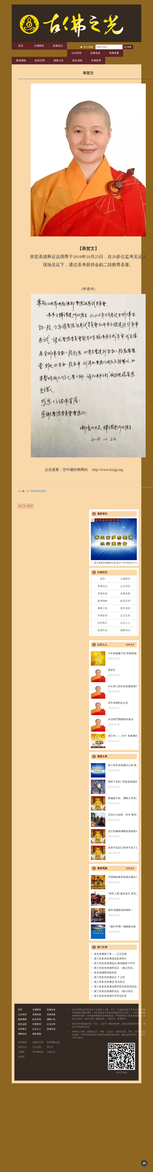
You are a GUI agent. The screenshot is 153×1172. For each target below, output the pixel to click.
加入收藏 (88, 47)
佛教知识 (125, 630)
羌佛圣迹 (95, 53)
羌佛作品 (102, 630)
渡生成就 (77, 60)
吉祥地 (21, 1056)
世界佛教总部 (53, 1042)
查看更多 (130, 644)
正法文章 (125, 615)
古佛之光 (51, 1052)
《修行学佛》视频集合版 (114, 929)
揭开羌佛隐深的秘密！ (114, 912)
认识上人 (125, 623)
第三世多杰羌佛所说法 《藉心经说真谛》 (115, 968)
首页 (20, 45)
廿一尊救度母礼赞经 (36, 491)
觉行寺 (50, 1047)
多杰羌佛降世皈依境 (104, 972)
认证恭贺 (76, 53)
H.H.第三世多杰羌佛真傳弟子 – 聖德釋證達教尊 (114, 689)
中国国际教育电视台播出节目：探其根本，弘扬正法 (114, 880)
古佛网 (21, 1052)
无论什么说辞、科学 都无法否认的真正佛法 (114, 817)
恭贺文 (114, 672)
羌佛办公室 (37, 1042)
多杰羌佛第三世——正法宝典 (109, 954)
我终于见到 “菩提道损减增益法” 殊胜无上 (114, 784)
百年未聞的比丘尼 (114, 705)
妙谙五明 (40, 60)
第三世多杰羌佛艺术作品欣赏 (109, 996)
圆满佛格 (21, 60)
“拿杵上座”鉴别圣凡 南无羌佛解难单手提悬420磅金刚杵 (114, 896)
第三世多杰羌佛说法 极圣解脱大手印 (113, 963)
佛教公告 (58, 60)
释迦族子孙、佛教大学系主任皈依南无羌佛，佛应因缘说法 (114, 801)
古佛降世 (39, 45)
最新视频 (36, 1034)
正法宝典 (36, 1047)
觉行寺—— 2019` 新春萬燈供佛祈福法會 (114, 738)
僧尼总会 (22, 1047)
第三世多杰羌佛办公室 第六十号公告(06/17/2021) (115, 563)
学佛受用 (96, 60)
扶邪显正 (102, 623)
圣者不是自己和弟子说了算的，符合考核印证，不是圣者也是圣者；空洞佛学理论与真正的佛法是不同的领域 (114, 850)
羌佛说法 (58, 45)
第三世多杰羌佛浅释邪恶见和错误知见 (114, 986)
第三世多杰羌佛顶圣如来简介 (109, 958)
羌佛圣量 (114, 53)
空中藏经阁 (37, 1052)
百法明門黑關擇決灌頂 (114, 722)
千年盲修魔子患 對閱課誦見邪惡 (114, 656)
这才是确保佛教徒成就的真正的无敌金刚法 (114, 834)
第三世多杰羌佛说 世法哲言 (108, 982)
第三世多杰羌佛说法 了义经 (108, 977)
